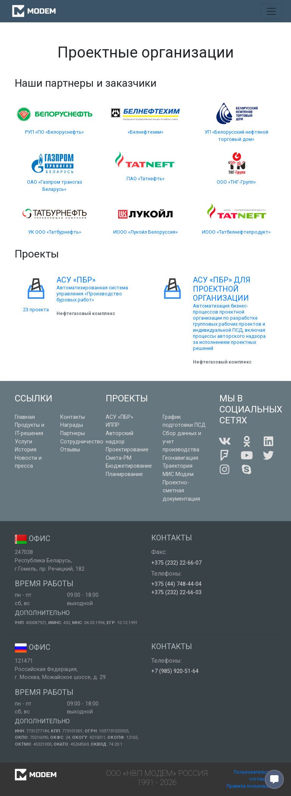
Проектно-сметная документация (181, 490)
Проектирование (127, 449)
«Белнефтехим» (145, 132)
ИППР (112, 425)
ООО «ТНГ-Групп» (236, 182)
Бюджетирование (129, 466)
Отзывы (70, 449)
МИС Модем (178, 474)
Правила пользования (251, 786)
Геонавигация (180, 458)
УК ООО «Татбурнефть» (54, 232)
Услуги (23, 442)
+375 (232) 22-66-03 (176, 592)
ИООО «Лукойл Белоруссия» (145, 232)
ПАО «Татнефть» (145, 178)
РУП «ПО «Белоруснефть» (54, 132)
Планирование (124, 474)
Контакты (72, 417)
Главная (25, 417)
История (25, 449)
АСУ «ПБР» (119, 417)
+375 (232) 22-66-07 (176, 563)
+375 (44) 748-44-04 (176, 584)
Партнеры (72, 433)
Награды (71, 425)
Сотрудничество (81, 442)
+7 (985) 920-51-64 (175, 671)
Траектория (177, 466)
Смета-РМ (118, 458)
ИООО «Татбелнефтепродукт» (236, 232)
